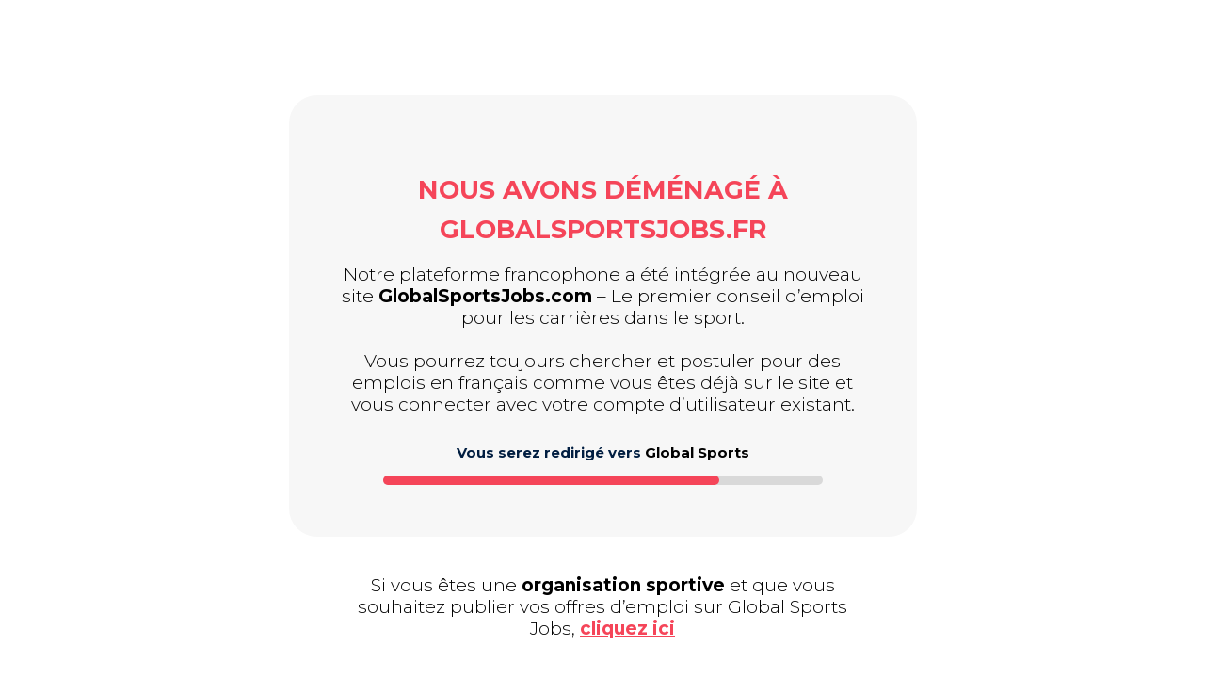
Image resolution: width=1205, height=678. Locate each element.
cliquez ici (627, 628)
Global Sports (697, 452)
